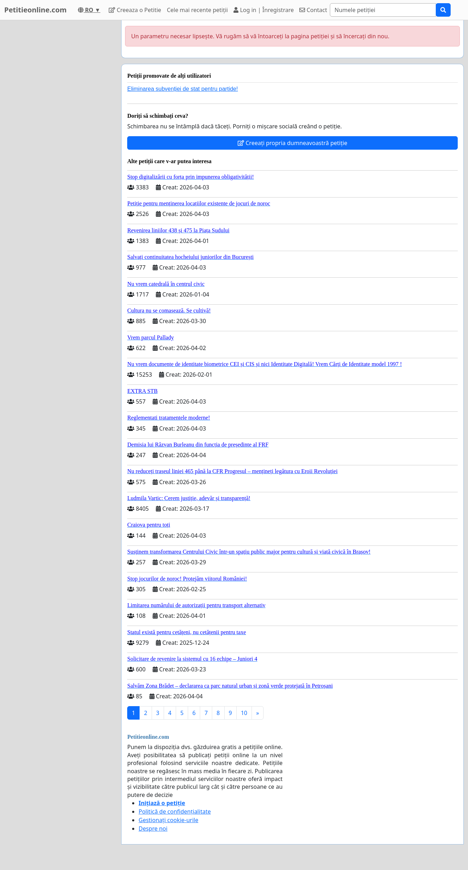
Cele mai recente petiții (197, 10)
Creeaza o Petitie (135, 10)
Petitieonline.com (35, 10)
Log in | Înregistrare (263, 10)
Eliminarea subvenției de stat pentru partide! (182, 89)
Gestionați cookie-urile (168, 820)
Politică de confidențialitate (175, 811)
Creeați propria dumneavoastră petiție (292, 143)
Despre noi (153, 828)
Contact (313, 10)
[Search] (383, 10)
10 (244, 713)
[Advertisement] (57, 126)
